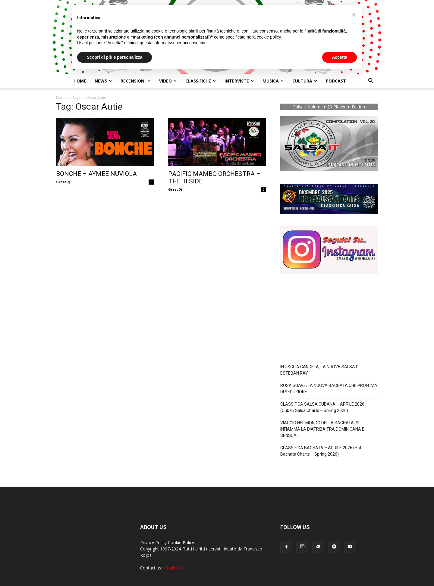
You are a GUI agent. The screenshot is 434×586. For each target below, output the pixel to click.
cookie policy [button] (269, 37)
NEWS (103, 81)
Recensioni (135, 81)
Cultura (304, 81)
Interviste (239, 81)
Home (80, 81)
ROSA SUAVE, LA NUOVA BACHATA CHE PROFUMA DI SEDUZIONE (328, 388)
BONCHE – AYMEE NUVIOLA (96, 173)
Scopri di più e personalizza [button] (114, 57)
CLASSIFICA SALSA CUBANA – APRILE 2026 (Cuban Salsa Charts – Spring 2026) (322, 407)
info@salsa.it (175, 568)
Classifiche (200, 81)
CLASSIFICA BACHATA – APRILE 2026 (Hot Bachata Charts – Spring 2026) (320, 451)
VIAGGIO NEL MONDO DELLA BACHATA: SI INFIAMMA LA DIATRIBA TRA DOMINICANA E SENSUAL (322, 429)
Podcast (336, 81)
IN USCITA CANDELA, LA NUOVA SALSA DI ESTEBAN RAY (320, 370)
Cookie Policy (181, 542)
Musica (273, 81)
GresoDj (63, 181)
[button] (370, 81)
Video (168, 81)
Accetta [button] (339, 57)
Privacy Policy (153, 542)
